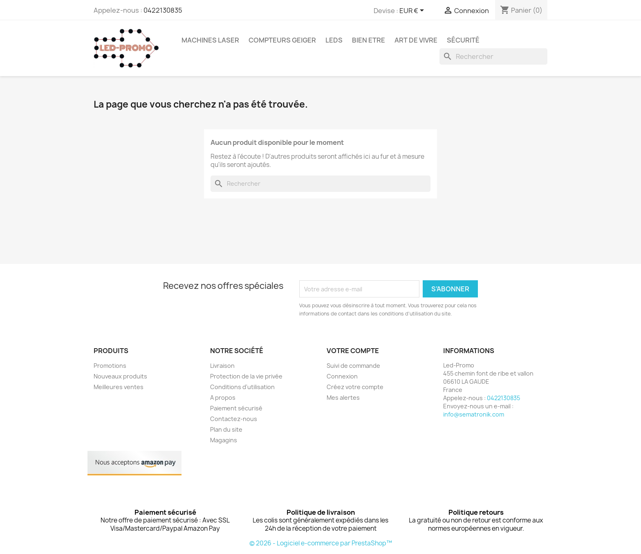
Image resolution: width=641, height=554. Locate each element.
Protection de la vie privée (246, 376)
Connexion (342, 376)
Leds (334, 40)
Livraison (222, 365)
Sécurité (463, 40)
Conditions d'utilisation (242, 387)
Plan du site (226, 429)
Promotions (110, 365)
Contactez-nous (233, 419)
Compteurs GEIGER (282, 40)
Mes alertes (343, 397)
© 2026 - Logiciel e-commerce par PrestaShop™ (320, 543)
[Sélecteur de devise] (413, 11)
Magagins (223, 440)
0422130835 (162, 10)
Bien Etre (368, 40)
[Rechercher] (493, 56)
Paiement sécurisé (236, 408)
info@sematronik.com (473, 414)
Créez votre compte (355, 387)
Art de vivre (415, 40)
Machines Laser (210, 40)
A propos (222, 397)
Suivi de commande (353, 365)
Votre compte (353, 350)
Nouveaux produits (120, 376)
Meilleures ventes (118, 387)
